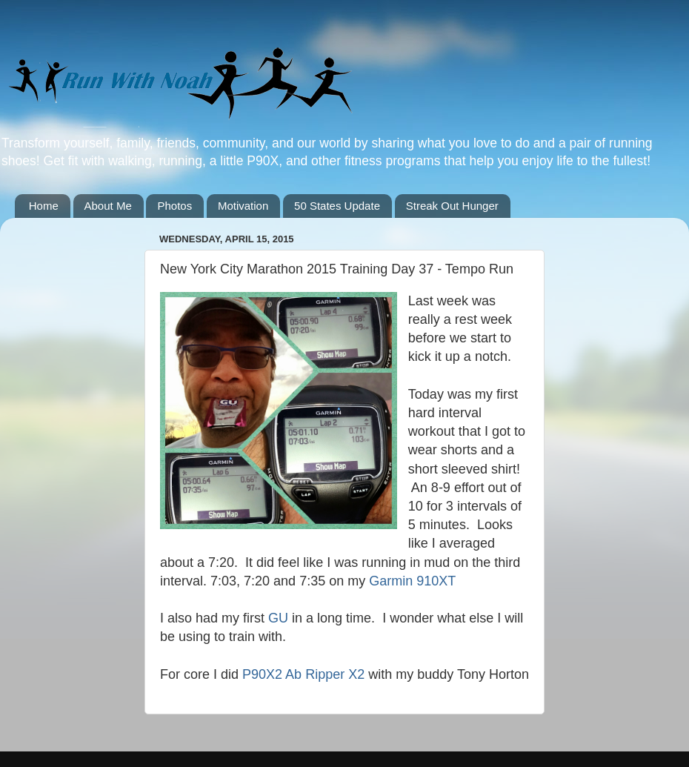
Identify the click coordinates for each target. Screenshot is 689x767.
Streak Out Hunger (452, 205)
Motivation (243, 205)
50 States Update (337, 205)
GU (278, 618)
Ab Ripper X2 (325, 674)
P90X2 (262, 674)
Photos (174, 205)
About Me (108, 205)
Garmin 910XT (412, 581)
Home (44, 205)
